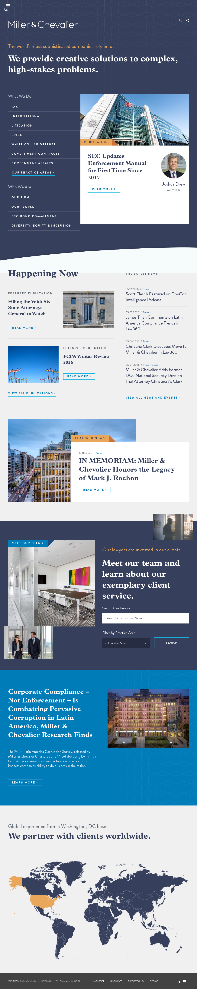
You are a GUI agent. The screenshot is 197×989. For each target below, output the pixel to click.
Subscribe (99, 981)
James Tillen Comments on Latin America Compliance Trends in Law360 (154, 323)
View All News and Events (152, 398)
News (145, 289)
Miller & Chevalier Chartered (26, 980)
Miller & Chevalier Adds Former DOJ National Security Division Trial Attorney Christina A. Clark (154, 375)
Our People (22, 207)
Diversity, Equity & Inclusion (41, 226)
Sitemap (154, 981)
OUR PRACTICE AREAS (32, 173)
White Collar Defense (33, 144)
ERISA (16, 135)
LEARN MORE (23, 782)
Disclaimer (116, 981)
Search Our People (116, 608)
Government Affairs (32, 163)
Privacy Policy (136, 981)
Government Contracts (35, 154)
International (26, 116)
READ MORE (102, 189)
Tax (14, 107)
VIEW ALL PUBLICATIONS (30, 393)
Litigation (22, 126)
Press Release (150, 365)
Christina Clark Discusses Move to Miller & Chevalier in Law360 (156, 349)
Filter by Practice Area (118, 633)
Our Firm (20, 197)
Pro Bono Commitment (34, 216)
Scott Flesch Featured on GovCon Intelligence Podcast (156, 296)
